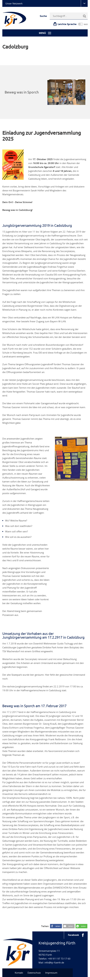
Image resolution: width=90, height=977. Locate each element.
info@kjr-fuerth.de (54, 962)
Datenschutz (34, 972)
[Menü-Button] (45, 33)
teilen (57, 926)
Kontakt (19, 972)
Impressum (51, 972)
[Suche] (84, 15)
